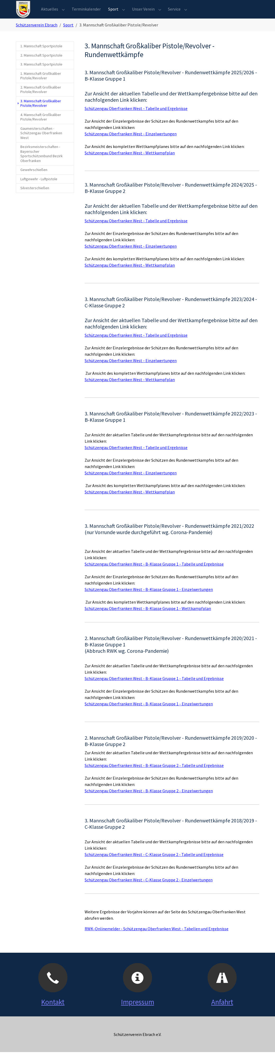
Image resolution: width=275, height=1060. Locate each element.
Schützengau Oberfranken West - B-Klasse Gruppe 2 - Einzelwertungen (149, 798)
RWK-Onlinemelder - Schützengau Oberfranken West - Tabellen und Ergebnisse (156, 936)
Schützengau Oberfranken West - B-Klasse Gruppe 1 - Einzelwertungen (149, 597)
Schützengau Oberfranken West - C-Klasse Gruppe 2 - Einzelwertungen (149, 887)
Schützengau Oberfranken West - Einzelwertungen (131, 141)
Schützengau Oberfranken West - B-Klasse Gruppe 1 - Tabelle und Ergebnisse (154, 572)
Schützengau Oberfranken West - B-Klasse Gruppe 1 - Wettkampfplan (148, 616)
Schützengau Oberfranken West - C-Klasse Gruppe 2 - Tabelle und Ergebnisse (154, 862)
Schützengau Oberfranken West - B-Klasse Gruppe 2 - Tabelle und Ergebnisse (154, 773)
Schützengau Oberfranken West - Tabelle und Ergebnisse (136, 116)
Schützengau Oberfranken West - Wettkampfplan (130, 160)
